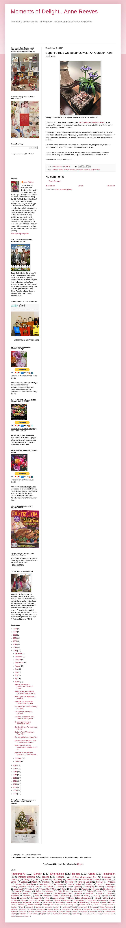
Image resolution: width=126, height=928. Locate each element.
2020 (15, 641)
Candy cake (96, 914)
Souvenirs (65, 896)
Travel (45, 876)
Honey (109, 891)
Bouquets (96, 889)
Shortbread (77, 909)
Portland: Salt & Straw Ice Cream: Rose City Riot (24, 703)
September (19, 663)
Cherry (99, 891)
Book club (108, 896)
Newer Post (50, 186)
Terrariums (93, 907)
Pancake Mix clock (107, 914)
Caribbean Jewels (57, 169)
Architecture (27, 902)
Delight (34, 882)
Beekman (14, 911)
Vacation (77, 896)
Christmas (106, 877)
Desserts (19, 884)
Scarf (74, 907)
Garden (38, 873)
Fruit (49, 893)
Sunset (99, 893)
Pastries (60, 887)
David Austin (34, 887)
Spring (13, 882)
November (19, 656)
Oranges (56, 909)
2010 (15, 784)
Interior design (26, 876)
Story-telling (74, 889)
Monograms (95, 902)
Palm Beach (43, 884)
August (18, 666)
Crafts (91, 873)
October (18, 660)
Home (81, 186)
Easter (58, 882)
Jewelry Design (74, 884)
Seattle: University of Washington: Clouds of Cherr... (24, 686)
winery (57, 907)
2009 (15, 787)
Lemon (70, 893)
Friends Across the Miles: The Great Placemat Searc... (25, 741)
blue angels (29, 907)
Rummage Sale (36, 898)
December (19, 653)
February (18, 758)
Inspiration (109, 873)
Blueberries (15, 896)
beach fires (76, 914)
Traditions (46, 882)
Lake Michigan (48, 887)
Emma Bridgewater (84, 898)
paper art (39, 907)
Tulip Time (96, 909)
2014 (15, 772)
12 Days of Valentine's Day (84, 877)
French (100, 887)
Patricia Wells (91, 900)
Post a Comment (55, 181)
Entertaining (57, 873)
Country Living (31, 889)
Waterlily (21, 905)
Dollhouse (26, 896)
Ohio (49, 909)
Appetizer (85, 889)
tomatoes (23, 909)
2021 (15, 638)
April (17, 679)
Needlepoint (66, 907)
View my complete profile (20, 234)
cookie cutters (38, 893)
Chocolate (108, 884)
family (86, 896)
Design (27, 879)
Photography (18, 873)
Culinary (99, 882)
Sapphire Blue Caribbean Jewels (91, 122)
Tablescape (15, 893)
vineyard (26, 916)
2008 (15, 790)
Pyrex (103, 905)
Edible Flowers (63, 891)
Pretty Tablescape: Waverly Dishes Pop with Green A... (25, 692)
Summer (28, 891)
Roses (45, 879)
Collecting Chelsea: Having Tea (26, 737)
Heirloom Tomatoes (85, 905)
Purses (23, 900)
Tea (36, 879)
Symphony (14, 907)
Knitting (13, 898)
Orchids (46, 896)
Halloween (67, 900)
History (96, 898)
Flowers (107, 879)
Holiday (30, 884)
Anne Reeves (28, 182)
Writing (25, 893)
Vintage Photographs (106, 907)
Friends (60, 876)
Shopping (69, 882)
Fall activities (47, 902)
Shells (64, 889)
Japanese (77, 887)
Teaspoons (56, 914)
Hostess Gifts (79, 900)
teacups (92, 911)
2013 (15, 775)
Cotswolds (23, 914)
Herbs (37, 896)
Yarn (21, 907)
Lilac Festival (33, 914)
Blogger (80, 864)
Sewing (89, 884)
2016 (15, 765)
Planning (17, 891)
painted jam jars (108, 909)
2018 (15, 647)
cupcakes (22, 887)
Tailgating (87, 909)
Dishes (71, 898)
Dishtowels (49, 891)
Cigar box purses (109, 889)
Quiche (13, 916)
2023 (15, 632)
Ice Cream (58, 884)
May (17, 675)
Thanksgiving (89, 887)
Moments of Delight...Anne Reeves (54, 11)
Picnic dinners (66, 909)
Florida (13, 887)
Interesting (71, 879)
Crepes (31, 909)
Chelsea (62, 905)
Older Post (111, 186)
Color (99, 884)
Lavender (23, 898)
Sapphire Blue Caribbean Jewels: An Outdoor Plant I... (26, 753)
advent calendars (59, 898)
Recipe (76, 873)
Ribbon (55, 896)
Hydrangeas (111, 887)
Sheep (61, 911)
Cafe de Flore (86, 914)
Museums (89, 893)
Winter (45, 905)
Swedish (32, 900)
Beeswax (54, 905)
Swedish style (82, 907)
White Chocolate (34, 905)
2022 (15, 635)
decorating (57, 879)
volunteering (48, 907)
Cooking (37, 902)
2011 (15, 781)
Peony (55, 889)
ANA (68, 887)
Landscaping (41, 909)
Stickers (110, 905)
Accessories (78, 891)
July (16, 669)
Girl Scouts (59, 902)
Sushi (48, 914)
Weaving (19, 916)
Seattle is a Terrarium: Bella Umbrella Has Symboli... (24, 718)
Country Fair (72, 905)
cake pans (14, 909)
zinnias (100, 911)
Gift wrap (57, 900)
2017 (15, 651)
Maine (79, 893)
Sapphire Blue (95, 169)
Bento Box (22, 911)
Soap (47, 898)
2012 (15, 778)
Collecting (15, 879)
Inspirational (59, 893)
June (17, 672)
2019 (15, 644)
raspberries (83, 911)
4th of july (96, 896)
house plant (79, 169)
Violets (68, 911)
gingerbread (18, 889)
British (31, 911)
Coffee (38, 891)
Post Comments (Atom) (63, 190)
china (40, 900)
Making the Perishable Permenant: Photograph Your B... (26, 747)
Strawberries (15, 902)
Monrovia (87, 169)
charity (109, 893)
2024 (15, 629)
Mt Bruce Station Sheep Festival (45, 911)
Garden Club (45, 889)
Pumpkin (102, 900)
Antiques (111, 882)
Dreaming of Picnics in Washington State (23, 723)
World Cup (66, 914)
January (18, 761)
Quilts (111, 900)
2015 (15, 768)
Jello (96, 905)
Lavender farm (71, 902)
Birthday (90, 891)
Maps (42, 914)
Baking (24, 882)
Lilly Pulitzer (83, 902)
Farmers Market (85, 882)
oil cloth (75, 911)
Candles (48, 900)
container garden (69, 169)
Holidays (105, 898)
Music (104, 902)
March (17, 682)
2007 (15, 794)
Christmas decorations (90, 879)
